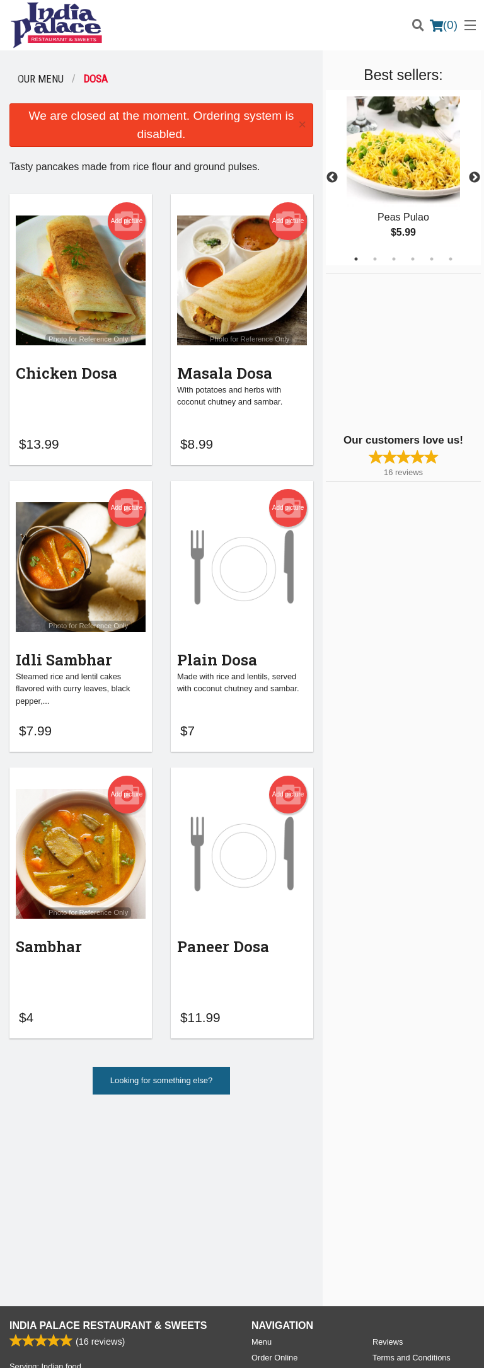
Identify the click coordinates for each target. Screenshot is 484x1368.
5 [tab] (431, 259)
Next (474, 177)
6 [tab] (450, 259)
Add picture (127, 221)
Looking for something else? (161, 1086)
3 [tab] (394, 259)
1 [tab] (356, 259)
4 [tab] (412, 259)
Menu (261, 1158)
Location (266, 1188)
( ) (444, 25)
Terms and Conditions (411, 1173)
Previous (332, 177)
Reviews (387, 1158)
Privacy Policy (397, 1188)
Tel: (289, 1252)
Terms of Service (263, 1346)
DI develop (261, 1312)
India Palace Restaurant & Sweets (108, 1141)
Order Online (274, 1173)
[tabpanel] (403, 177)
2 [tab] (375, 259)
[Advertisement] (404, 352)
